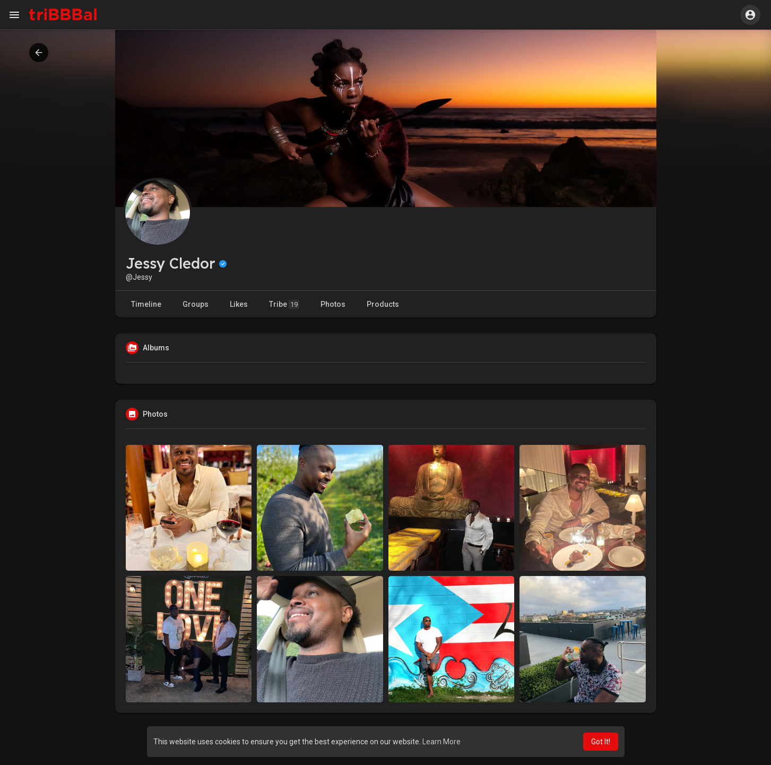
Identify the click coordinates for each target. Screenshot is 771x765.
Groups (196, 304)
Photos (332, 304)
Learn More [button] (441, 741)
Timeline (146, 304)
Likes (239, 304)
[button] (750, 15)
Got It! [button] (600, 741)
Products (383, 304)
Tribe (284, 304)
